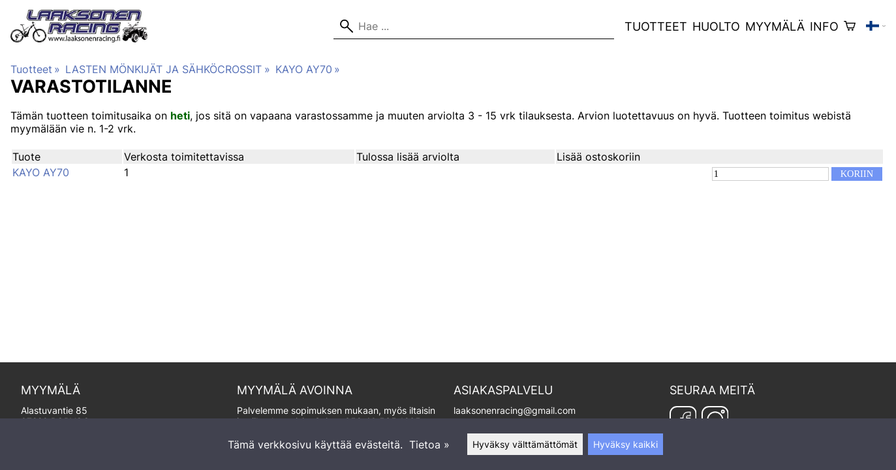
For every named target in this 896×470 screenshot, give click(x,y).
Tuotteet (656, 26)
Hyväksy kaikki (625, 444)
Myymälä (775, 26)
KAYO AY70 (307, 69)
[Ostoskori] (850, 26)
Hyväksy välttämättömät (525, 444)
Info (824, 26)
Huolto (716, 26)
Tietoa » (429, 444)
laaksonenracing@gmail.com (515, 410)
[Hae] (473, 26)
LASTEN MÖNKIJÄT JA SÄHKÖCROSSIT (167, 69)
